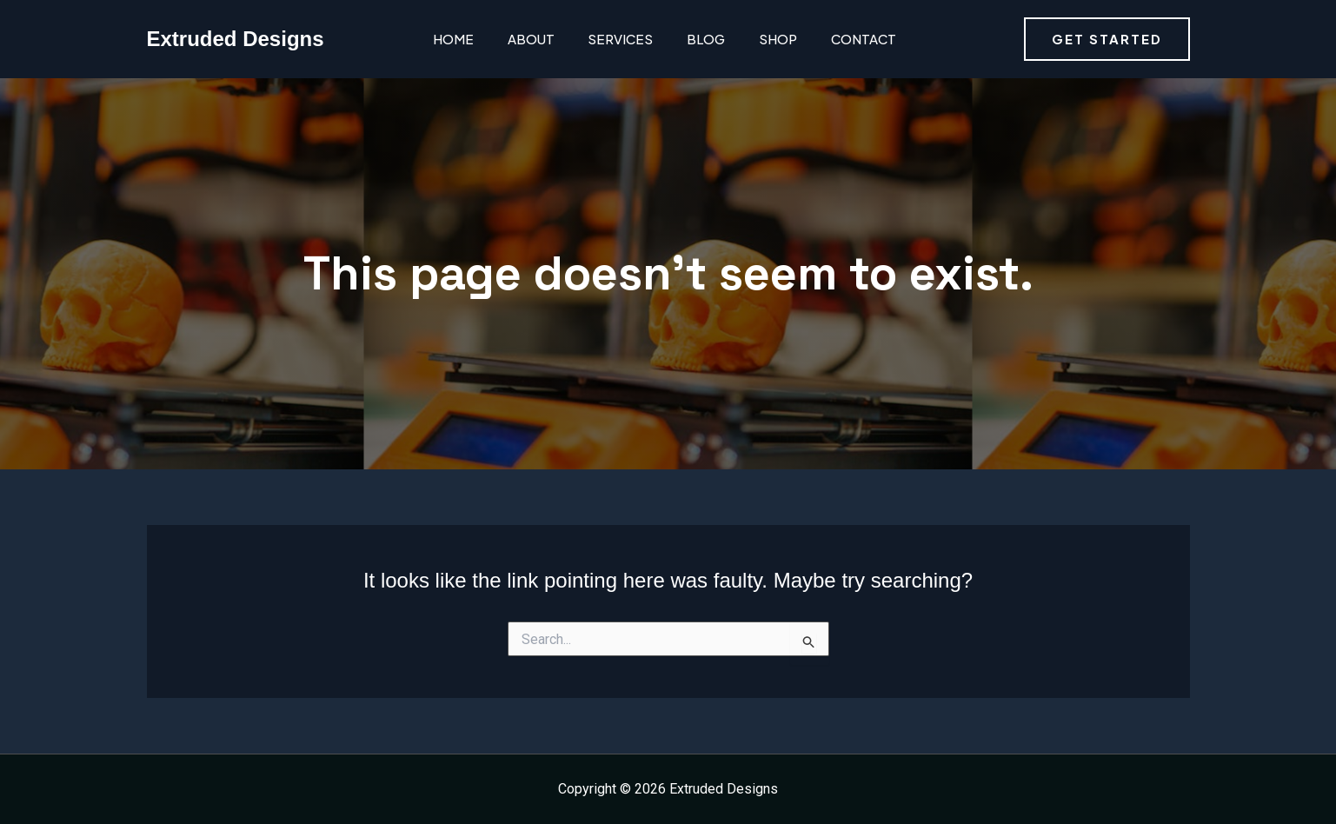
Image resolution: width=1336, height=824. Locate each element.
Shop (761, 38)
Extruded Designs (235, 38)
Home (449, 38)
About (524, 38)
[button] (1107, 39)
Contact (843, 38)
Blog (693, 38)
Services (610, 38)
